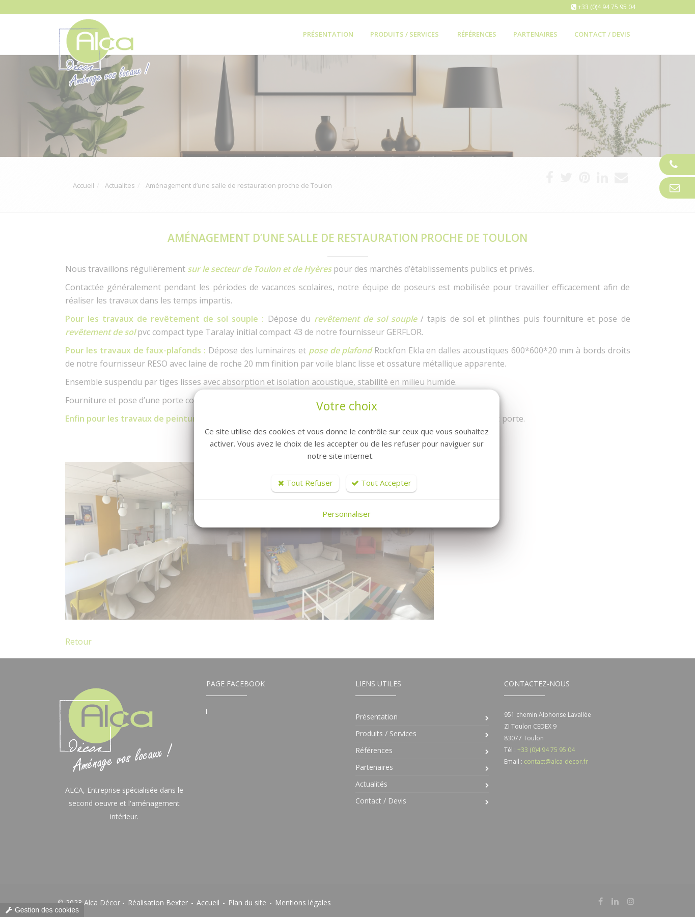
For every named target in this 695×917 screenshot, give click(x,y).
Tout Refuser (305, 483)
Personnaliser (346, 514)
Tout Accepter (381, 483)
